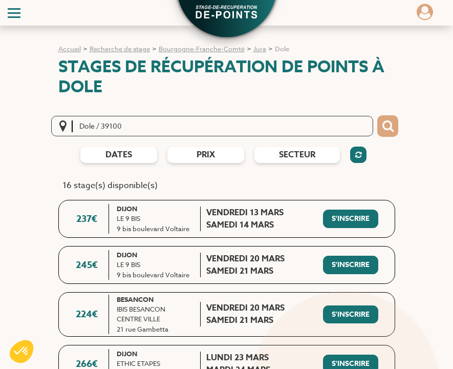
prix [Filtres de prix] (206, 155)
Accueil (69, 48)
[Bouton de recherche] (387, 126)
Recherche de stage (120, 48)
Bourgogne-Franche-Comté (202, 48)
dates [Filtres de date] (118, 155)
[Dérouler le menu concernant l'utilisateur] (425, 15)
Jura (259, 48)
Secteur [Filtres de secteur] (297, 155)
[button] (226, 13)
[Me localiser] (66, 126)
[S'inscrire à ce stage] (350, 219)
